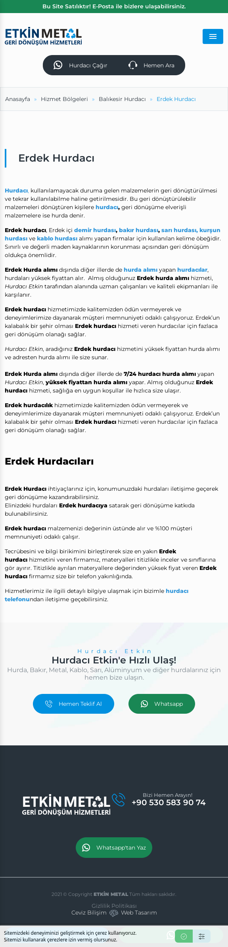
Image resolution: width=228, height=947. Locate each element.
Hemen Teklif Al (73, 703)
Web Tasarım (139, 912)
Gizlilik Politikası (114, 905)
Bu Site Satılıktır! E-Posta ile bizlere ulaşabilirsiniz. (114, 6)
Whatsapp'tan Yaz (114, 848)
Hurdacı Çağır (80, 65)
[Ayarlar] (202, 936)
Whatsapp (162, 703)
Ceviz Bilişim (89, 912)
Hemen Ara (151, 65)
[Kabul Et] (184, 936)
